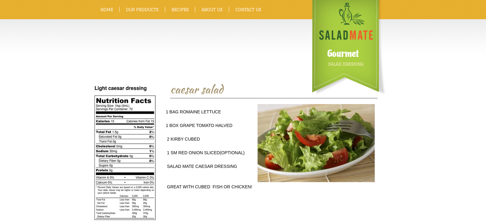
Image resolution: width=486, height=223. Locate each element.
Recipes (180, 9)
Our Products (142, 9)
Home (106, 9)
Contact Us (248, 9)
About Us (212, 9)
